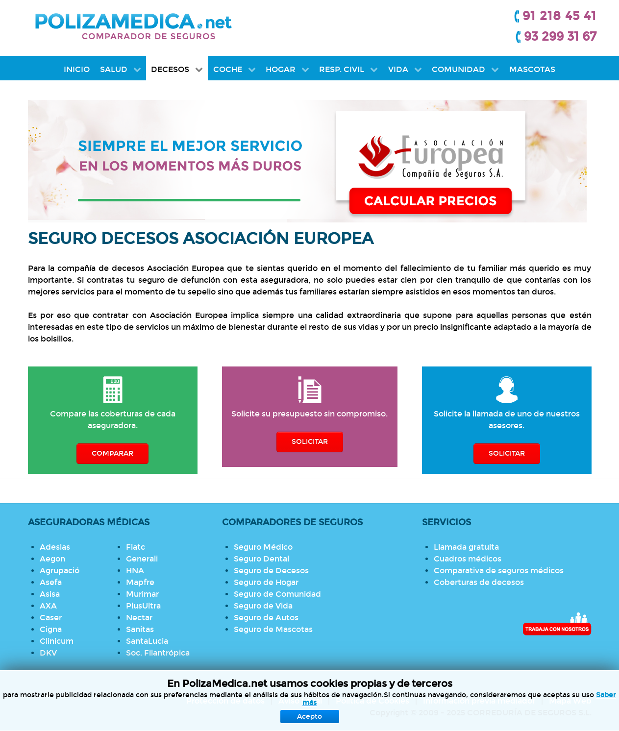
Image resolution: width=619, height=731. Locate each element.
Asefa (51, 582)
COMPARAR (112, 453)
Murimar (142, 594)
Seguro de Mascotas (273, 629)
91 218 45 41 (559, 16)
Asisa (50, 594)
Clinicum (57, 641)
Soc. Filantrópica (158, 653)
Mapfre (140, 582)
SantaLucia (147, 641)
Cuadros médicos (467, 558)
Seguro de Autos (266, 617)
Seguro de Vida (263, 605)
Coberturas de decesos (479, 582)
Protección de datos (225, 701)
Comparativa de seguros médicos (499, 570)
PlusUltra (143, 605)
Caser (51, 617)
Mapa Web (570, 701)
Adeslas (55, 547)
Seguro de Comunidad (277, 594)
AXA (48, 605)
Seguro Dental (261, 558)
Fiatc (135, 547)
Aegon (52, 558)
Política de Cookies (372, 701)
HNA (135, 570)
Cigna (51, 629)
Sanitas (140, 629)
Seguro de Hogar (266, 582)
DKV (48, 653)
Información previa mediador (479, 701)
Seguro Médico (263, 547)
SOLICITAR (310, 442)
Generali (142, 558)
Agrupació (59, 570)
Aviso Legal (300, 701)
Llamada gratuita (466, 547)
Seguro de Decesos (271, 570)
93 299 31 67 (560, 36)
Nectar (139, 617)
